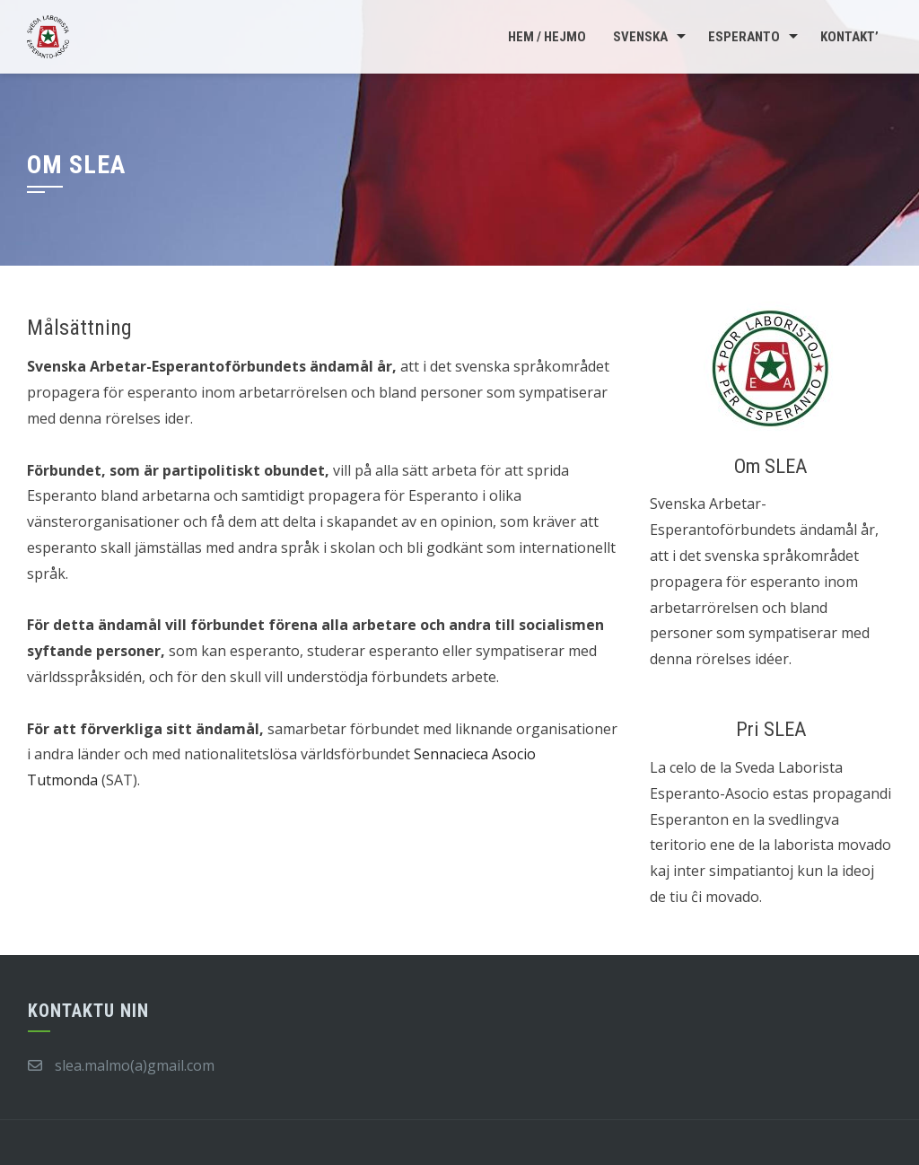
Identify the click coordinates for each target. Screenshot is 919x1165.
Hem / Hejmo (547, 37)
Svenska (640, 37)
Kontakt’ (849, 37)
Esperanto (744, 37)
